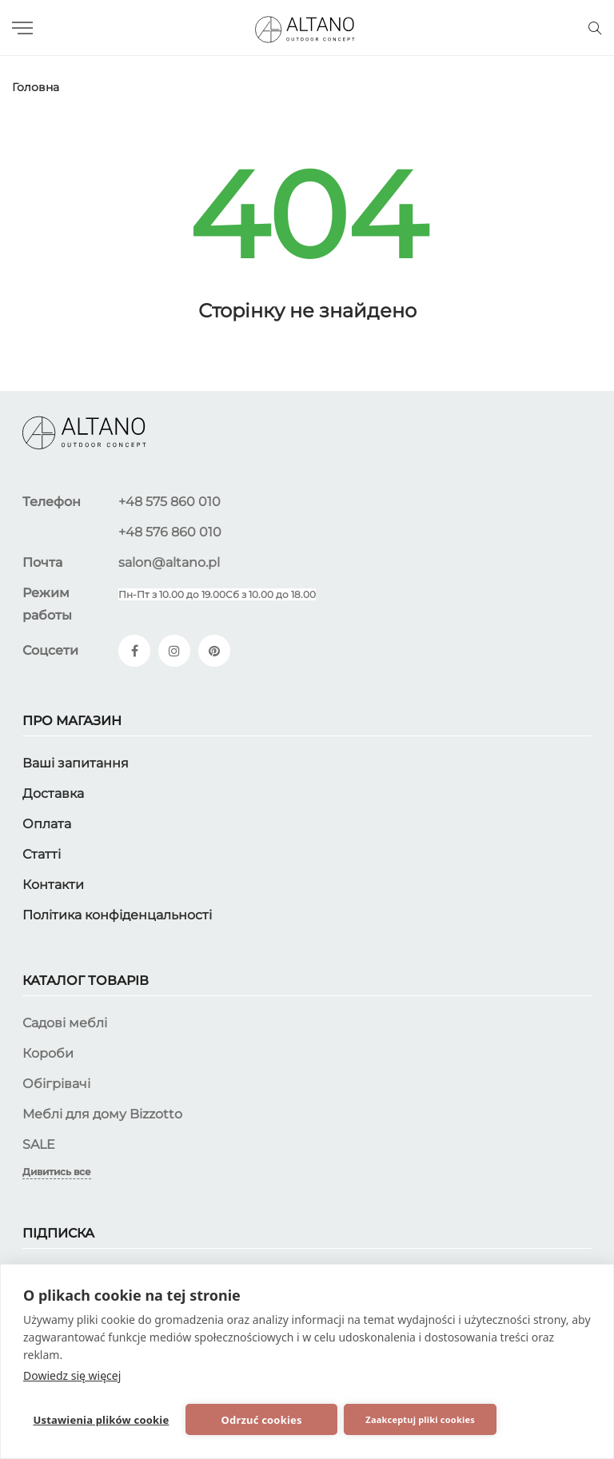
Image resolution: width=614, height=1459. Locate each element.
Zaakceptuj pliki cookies (361, 1419)
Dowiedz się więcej (72, 1373)
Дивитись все (56, 1171)
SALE (38, 1143)
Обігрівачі (56, 1082)
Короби (48, 1052)
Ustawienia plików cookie (97, 1419)
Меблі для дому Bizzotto (102, 1113)
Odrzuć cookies (235, 1419)
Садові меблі (64, 1022)
